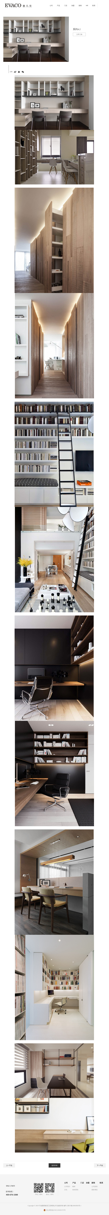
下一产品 (100, 1165)
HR (87, 5)
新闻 (80, 5)
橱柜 (73, 1186)
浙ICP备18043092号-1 (74, 1205)
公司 (51, 5)
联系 (93, 5)
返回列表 (54, 1165)
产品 (58, 5)
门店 (65, 5)
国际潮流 (95, 1190)
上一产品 (9, 1165)
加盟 (72, 5)
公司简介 (67, 1186)
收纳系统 (75, 1190)
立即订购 (79, 34)
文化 (65, 1190)
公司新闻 (95, 1186)
